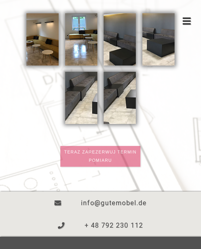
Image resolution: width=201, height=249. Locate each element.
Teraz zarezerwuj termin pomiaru (100, 155)
